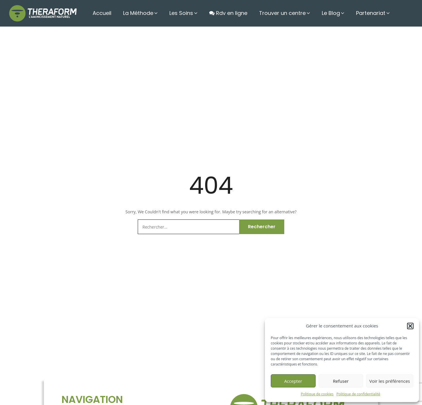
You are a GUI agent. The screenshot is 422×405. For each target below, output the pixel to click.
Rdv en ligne (228, 13)
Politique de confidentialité (358, 394)
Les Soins (181, 13)
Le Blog (331, 13)
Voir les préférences (389, 381)
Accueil (102, 13)
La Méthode (138, 13)
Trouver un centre (282, 13)
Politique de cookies (317, 394)
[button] (410, 326)
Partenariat (370, 13)
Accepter (293, 381)
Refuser (341, 381)
